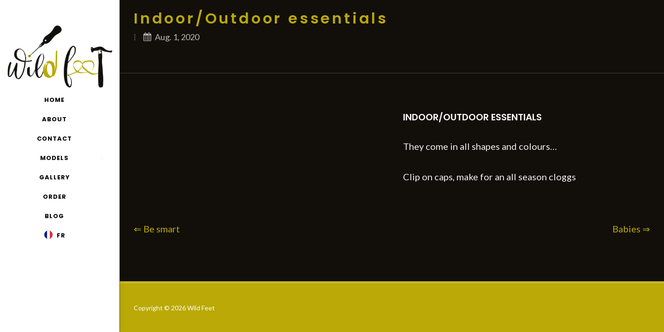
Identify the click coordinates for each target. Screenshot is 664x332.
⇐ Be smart (157, 228)
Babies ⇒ (631, 228)
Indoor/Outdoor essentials (472, 117)
